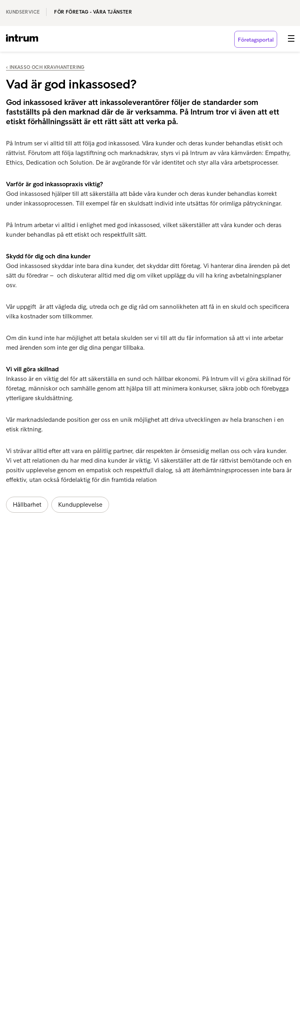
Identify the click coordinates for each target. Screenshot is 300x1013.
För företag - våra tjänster (93, 12)
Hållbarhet (27, 504)
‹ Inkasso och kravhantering (45, 67)
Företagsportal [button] (256, 39)
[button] (291, 38)
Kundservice (23, 12)
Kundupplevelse (80, 504)
